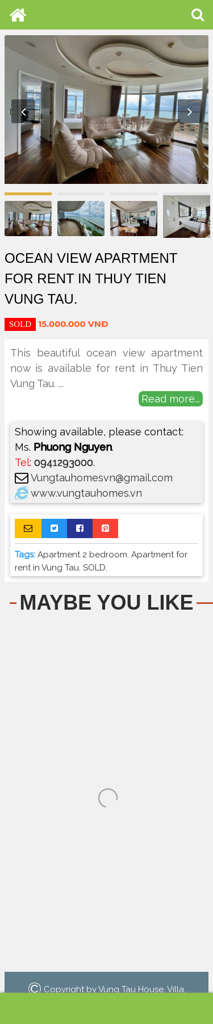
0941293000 (63, 462)
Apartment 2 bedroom (82, 554)
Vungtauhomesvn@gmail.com (102, 478)
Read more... (170, 399)
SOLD (94, 568)
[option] (106, 111)
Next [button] (190, 111)
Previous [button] (23, 111)
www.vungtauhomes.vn (86, 493)
